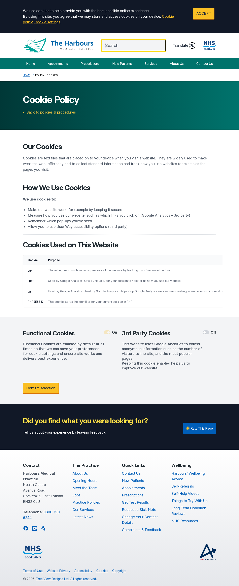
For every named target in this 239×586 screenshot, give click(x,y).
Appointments (58, 64)
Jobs (76, 495)
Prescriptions (90, 64)
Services (150, 64)
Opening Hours (84, 481)
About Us (177, 64)
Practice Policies (86, 502)
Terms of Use (33, 571)
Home (30, 64)
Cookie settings (47, 22)
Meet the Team (84, 488)
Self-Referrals (182, 486)
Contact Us (204, 64)
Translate (184, 45)
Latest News (82, 517)
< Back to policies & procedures (49, 112)
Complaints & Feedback (141, 530)
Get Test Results (135, 502)
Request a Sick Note (139, 509)
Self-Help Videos (185, 493)
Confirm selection (40, 388)
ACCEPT (203, 13)
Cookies (102, 571)
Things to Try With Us (189, 501)
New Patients (122, 64)
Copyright (119, 571)
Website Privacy (58, 571)
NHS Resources (184, 521)
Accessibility (83, 571)
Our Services (83, 509)
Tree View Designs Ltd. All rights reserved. (66, 579)
